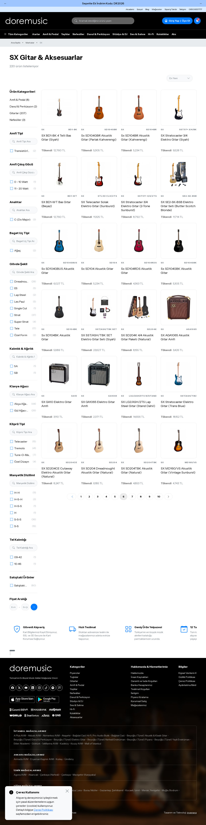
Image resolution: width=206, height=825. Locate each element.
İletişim (183, 9)
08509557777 (195, 9)
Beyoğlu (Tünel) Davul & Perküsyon (33, 739)
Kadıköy (64, 743)
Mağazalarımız (138, 705)
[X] (19, 688)
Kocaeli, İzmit (132, 790)
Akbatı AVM (34, 735)
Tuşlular (74, 677)
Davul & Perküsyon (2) (23, 106)
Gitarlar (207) (18, 113)
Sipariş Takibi (171, 9)
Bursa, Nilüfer (91, 790)
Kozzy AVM (77, 743)
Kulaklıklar (163, 34)
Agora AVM (20, 774)
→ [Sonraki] (200, 3)
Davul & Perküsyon (98, 34)
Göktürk (36, 743)
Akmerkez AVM (51, 735)
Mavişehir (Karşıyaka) (84, 774)
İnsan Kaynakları (139, 677)
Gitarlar (35, 34)
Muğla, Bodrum (170, 790)
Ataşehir (66, 735)
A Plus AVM (20, 735)
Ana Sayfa (15, 42)
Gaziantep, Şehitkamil (111, 790)
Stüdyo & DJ (119, 34)
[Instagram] (39, 688)
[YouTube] (26, 688)
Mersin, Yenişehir (151, 790)
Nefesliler (78, 34)
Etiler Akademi (22, 743)
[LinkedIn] (33, 688)
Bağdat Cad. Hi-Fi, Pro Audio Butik (91, 735)
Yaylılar (65, 34)
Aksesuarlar (76, 717)
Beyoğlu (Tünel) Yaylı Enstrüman (172, 739)
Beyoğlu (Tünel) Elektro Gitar (69, 739)
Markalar (30, 42)
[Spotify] (53, 688)
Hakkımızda (137, 673)
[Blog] (59, 688)
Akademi (130, 9)
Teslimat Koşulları (140, 689)
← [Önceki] (5, 3)
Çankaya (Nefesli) (49, 774)
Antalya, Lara (75, 790)
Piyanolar (75, 673)
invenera (192, 812)
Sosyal (140, 9)
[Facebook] (13, 688)
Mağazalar (157, 9)
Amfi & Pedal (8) (19, 99)
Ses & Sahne (137, 34)
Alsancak (33, 774)
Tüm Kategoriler (16, 34)
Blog (147, 9)
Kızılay (59, 759)
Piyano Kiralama (139, 697)
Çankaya (66, 774)
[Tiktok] (46, 688)
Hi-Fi (151, 34)
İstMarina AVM (50, 743)
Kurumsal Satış (139, 701)
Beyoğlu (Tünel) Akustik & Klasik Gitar (147, 735)
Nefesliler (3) (17, 119)
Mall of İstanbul (93, 743)
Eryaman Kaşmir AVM (42, 759)
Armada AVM (21, 759)
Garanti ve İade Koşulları (144, 681)
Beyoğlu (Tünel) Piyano (140, 739)
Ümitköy (69, 759)
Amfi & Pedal (50, 34)
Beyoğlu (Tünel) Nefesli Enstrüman (106, 739)
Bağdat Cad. (118, 735)
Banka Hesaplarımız (141, 685)
